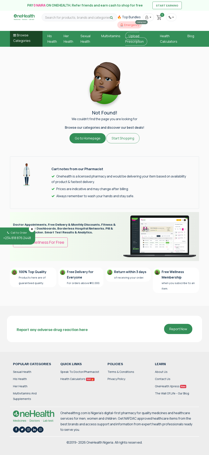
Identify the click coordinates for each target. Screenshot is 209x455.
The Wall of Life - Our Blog (172, 393)
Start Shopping (123, 138)
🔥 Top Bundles (129, 17)
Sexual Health (22, 372)
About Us (161, 372)
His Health (20, 379)
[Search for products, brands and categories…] (79, 17)
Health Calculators (77, 379)
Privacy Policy (116, 379)
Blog (190, 36)
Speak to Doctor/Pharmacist (79, 372)
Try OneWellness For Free (40, 242)
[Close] (32, 229)
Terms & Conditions (121, 372)
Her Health (20, 386)
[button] (148, 17)
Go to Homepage (87, 138)
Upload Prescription (134, 39)
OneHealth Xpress (170, 386)
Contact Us (162, 379)
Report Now (178, 329)
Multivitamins (110, 36)
